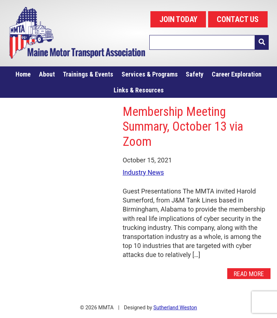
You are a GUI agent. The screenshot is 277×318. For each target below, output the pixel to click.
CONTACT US (238, 19)
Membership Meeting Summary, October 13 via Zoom (183, 126)
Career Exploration (236, 74)
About (47, 74)
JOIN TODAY (178, 19)
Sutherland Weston (175, 308)
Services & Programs (150, 74)
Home (23, 74)
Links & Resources (139, 90)
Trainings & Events (88, 74)
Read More (249, 273)
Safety (194, 74)
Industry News (143, 172)
